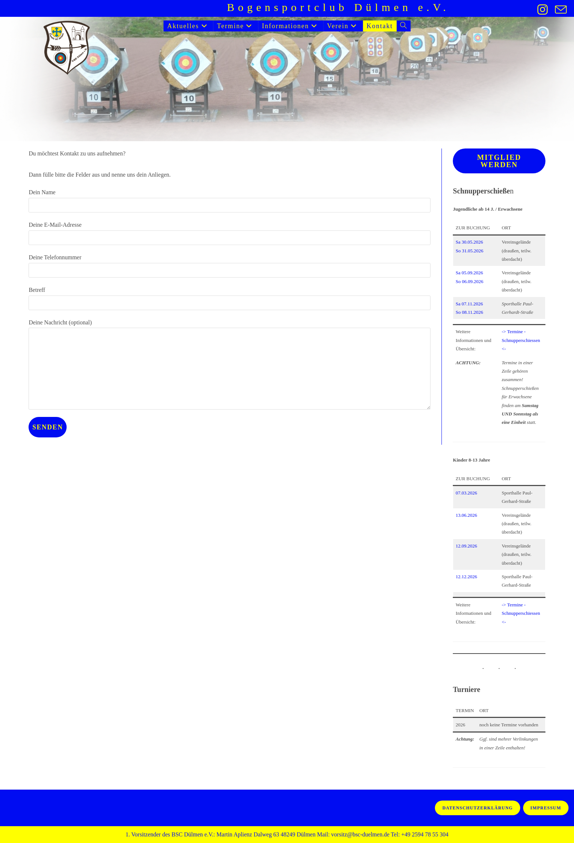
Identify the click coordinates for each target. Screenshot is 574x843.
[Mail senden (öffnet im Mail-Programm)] (559, 9)
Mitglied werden (499, 161)
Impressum (545, 807)
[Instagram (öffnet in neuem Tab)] (542, 9)
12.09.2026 (466, 546)
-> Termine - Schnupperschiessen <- (521, 340)
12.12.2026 (466, 576)
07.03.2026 (466, 493)
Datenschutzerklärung (477, 807)
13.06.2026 (466, 515)
